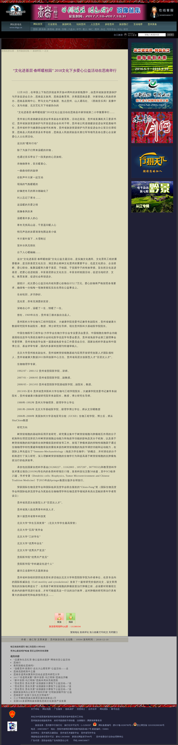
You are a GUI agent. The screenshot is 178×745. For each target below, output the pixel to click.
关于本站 (35, 709)
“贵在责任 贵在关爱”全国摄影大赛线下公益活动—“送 (42, 683)
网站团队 (104, 709)
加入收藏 (94, 632)
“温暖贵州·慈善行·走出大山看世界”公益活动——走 (41, 668)
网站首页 (37, 24)
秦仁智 (33, 639)
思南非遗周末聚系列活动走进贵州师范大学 (37, 674)
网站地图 (46, 709)
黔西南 (50, 29)
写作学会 (111, 29)
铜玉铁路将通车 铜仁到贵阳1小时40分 (27, 646)
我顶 (59, 622)
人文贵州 (95, 24)
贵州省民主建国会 (49, 733)
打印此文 (103, 632)
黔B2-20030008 (63, 736)
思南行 (17, 662)
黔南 (58, 29)
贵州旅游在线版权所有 (41, 720)
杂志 (103, 29)
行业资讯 (52, 24)
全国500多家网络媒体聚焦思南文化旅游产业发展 (40, 701)
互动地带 (138, 24)
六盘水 (71, 29)
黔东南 (42, 29)
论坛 (120, 29)
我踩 (71, 622)
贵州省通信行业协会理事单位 (109, 736)
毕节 (78, 29)
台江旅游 (118, 35)
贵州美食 (152, 24)
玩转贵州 (81, 24)
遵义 (85, 29)
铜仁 (91, 29)
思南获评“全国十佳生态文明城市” (32, 695)
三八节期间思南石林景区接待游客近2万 (35, 698)
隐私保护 (69, 709)
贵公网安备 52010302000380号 (150, 725)
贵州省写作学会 (88, 733)
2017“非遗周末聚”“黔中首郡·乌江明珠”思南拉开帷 (41, 677)
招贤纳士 (81, 709)
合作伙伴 (92, 709)
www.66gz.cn (16, 27)
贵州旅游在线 (23, 51)
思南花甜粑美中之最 (24, 671)
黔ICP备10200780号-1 (123, 725)
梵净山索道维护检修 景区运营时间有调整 (29, 651)
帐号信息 (115, 709)
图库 (97, 29)
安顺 (64, 29)
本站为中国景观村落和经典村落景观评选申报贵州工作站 (57, 716)
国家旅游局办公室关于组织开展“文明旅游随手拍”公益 (43, 692)
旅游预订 (123, 24)
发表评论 (84, 632)
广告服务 (58, 709)
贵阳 (35, 29)
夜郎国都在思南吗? (24, 665)
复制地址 (74, 632)
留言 (126, 29)
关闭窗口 (113, 632)
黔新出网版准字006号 (82, 736)
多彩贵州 (109, 24)
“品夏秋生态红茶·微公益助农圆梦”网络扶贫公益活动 (42, 659)
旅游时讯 (66, 24)
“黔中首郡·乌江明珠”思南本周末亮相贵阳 (36, 680)
